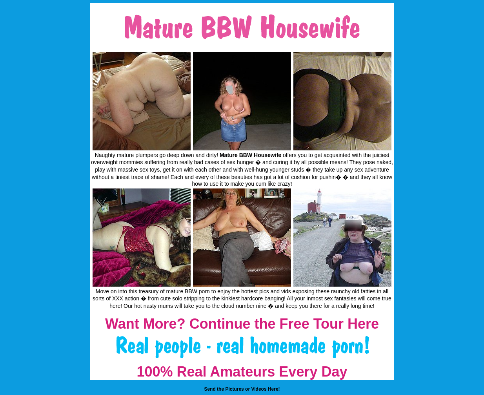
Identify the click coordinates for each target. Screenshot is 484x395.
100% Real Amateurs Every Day (242, 372)
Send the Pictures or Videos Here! (242, 389)
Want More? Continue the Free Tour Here (242, 324)
